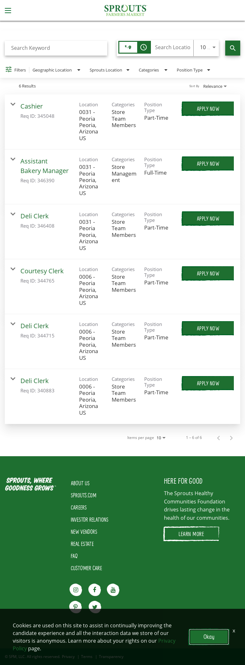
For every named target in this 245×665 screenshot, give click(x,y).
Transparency (111, 657)
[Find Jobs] (232, 48)
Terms (87, 657)
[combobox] (56, 48)
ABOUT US (80, 483)
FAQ (74, 555)
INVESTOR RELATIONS (89, 519)
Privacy (68, 657)
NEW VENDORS (84, 531)
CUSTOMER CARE (86, 567)
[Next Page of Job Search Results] (231, 437)
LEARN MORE (191, 533)
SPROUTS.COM (83, 495)
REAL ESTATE (82, 543)
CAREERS (79, 507)
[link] (122, 121)
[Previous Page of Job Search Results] (218, 437)
